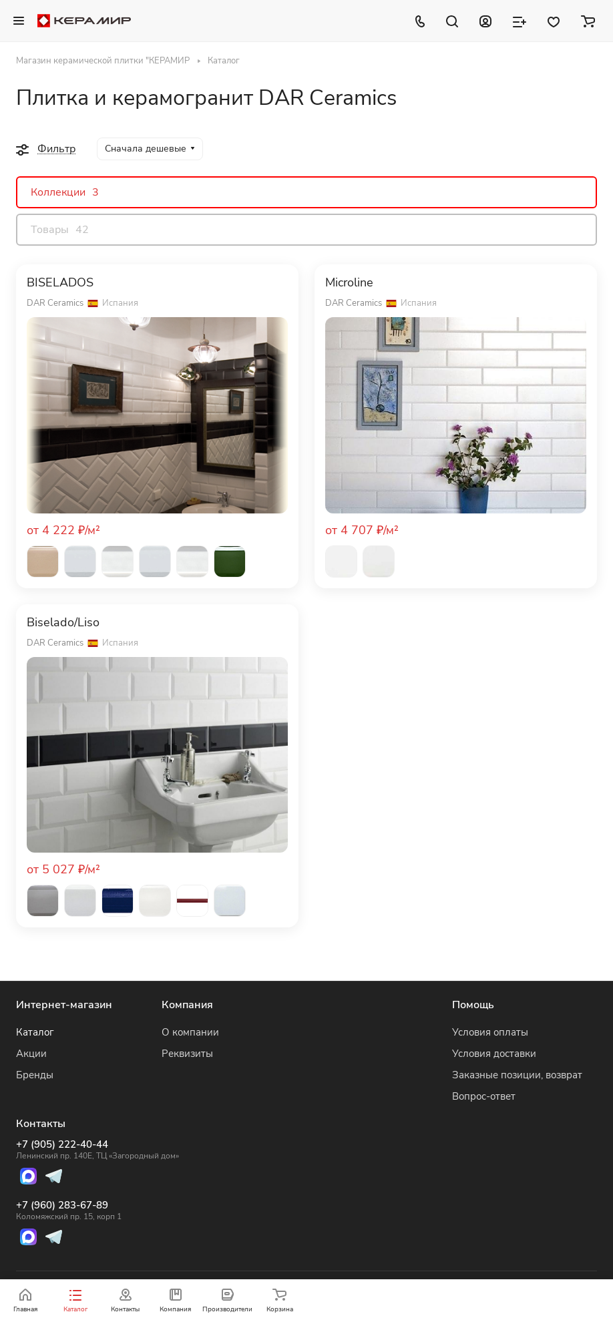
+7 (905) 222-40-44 (97, 1149)
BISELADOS (60, 282)
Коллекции (65, 192)
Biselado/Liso (63, 622)
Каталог (35, 1032)
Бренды (34, 1075)
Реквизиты (187, 1053)
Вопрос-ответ (484, 1096)
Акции (31, 1053)
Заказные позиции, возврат (517, 1075)
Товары (60, 230)
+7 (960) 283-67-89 (97, 1210)
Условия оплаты (490, 1032)
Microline (349, 282)
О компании (190, 1032)
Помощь (473, 1005)
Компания (187, 1005)
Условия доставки (494, 1053)
